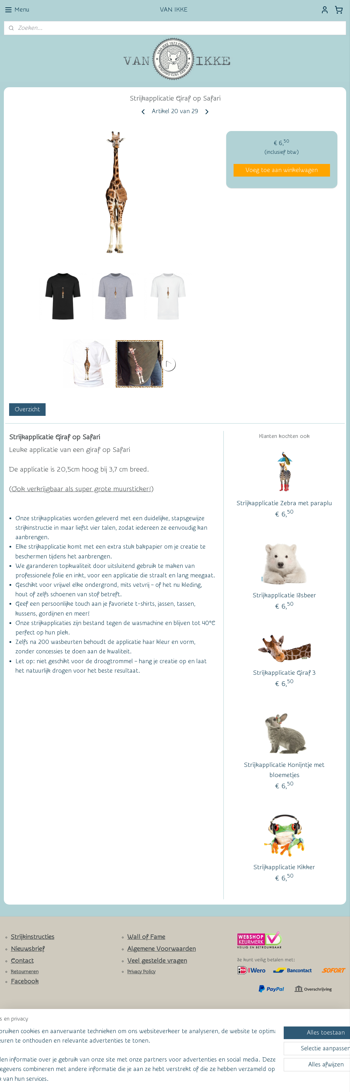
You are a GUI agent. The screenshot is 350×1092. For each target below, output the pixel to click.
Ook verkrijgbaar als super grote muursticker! (81, 489)
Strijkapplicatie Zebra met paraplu (284, 503)
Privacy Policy (141, 972)
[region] (128, 1049)
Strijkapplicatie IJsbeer (284, 595)
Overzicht (27, 409)
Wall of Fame (146, 937)
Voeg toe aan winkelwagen (281, 169)
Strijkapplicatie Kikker (284, 867)
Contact (22, 960)
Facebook (25, 981)
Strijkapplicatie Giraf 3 (284, 673)
